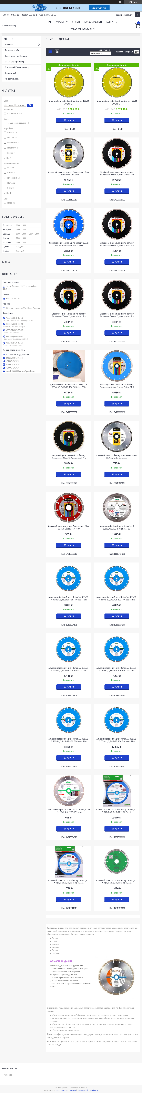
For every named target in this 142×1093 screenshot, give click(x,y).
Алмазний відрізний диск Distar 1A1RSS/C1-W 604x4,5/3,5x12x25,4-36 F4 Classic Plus (117, 740)
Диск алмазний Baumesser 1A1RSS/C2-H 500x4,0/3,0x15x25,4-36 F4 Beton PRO (68, 386)
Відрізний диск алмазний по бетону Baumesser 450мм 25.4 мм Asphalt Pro (69, 456)
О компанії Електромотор (17, 67)
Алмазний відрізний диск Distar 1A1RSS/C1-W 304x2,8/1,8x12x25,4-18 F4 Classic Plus (69, 598)
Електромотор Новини (16, 56)
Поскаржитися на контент (66, 1090)
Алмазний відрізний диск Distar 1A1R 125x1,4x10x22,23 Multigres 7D (117, 527)
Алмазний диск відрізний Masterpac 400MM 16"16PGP (69, 102)
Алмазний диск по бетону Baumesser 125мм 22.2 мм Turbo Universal (68, 173)
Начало (49, 21)
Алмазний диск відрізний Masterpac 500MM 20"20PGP (117, 102)
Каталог (60, 21)
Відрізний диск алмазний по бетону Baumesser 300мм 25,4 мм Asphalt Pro (117, 173)
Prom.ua (84, 1087)
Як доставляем (12, 78)
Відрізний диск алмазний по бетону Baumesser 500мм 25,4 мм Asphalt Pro (117, 315)
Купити (70, 120)
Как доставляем (93, 21)
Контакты (111, 21)
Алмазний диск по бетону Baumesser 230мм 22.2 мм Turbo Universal (116, 456)
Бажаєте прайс (12, 50)
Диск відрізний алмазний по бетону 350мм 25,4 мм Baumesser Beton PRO (69, 244)
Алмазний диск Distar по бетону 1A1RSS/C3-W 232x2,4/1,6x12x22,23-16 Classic (116, 811)
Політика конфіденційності (87, 1090)
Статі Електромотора (15, 61)
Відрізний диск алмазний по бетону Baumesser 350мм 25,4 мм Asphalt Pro (69, 315)
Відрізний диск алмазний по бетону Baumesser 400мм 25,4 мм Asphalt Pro (117, 244)
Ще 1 (8, 193)
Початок (9, 44)
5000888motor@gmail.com (17, 354)
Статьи (76, 21)
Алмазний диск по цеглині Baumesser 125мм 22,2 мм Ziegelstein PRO (68, 527)
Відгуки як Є (11, 73)
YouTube (8, 1074)
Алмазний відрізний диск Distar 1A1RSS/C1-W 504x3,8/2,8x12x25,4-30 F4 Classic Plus (69, 740)
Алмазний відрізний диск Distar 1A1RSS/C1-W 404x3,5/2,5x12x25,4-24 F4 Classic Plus (69, 669)
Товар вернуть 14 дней (82, 29)
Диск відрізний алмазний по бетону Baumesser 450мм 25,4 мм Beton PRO (117, 386)
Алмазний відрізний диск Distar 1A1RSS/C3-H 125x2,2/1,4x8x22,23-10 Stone (69, 811)
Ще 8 (8, 158)
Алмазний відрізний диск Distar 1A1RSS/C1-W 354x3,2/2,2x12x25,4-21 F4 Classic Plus (117, 598)
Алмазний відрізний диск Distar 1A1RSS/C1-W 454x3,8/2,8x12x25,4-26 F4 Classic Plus (117, 669)
